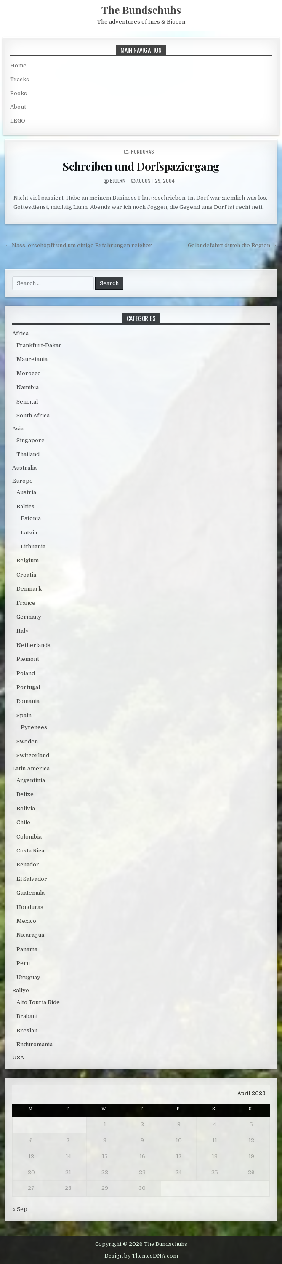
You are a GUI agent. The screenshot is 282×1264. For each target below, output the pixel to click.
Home (18, 65)
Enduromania (34, 1044)
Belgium (27, 560)
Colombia (29, 837)
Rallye (20, 990)
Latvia (29, 532)
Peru (23, 963)
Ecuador (27, 864)
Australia (24, 468)
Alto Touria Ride (38, 1002)
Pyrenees (34, 727)
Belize (25, 794)
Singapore (30, 440)
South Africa (33, 415)
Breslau (26, 1030)
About (18, 107)
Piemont (27, 659)
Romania (28, 701)
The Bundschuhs (141, 9)
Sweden (27, 741)
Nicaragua (30, 935)
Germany (28, 617)
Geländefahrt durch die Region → (232, 245)
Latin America (31, 768)
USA (18, 1057)
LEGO (17, 121)
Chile (23, 822)
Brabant (27, 1016)
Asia (18, 428)
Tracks (19, 79)
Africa (20, 333)
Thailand (28, 454)
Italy (22, 631)
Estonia (31, 518)
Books (18, 93)
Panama (26, 949)
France (25, 603)
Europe (22, 481)
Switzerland (32, 755)
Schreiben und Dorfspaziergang (141, 166)
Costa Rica (30, 850)
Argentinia (30, 780)
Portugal (28, 687)
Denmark (29, 588)
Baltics (25, 506)
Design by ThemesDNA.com (141, 1256)
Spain (24, 715)
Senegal (27, 401)
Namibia (27, 387)
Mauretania (32, 359)
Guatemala (30, 893)
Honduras (142, 151)
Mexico (26, 921)
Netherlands (33, 645)
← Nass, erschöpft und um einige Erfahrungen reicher (78, 245)
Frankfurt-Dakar (38, 345)
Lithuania (33, 546)
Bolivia (25, 808)
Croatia (26, 575)
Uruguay (28, 977)
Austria (26, 492)
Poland (25, 673)
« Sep (19, 1209)
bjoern (117, 180)
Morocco (28, 373)
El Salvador (31, 879)
